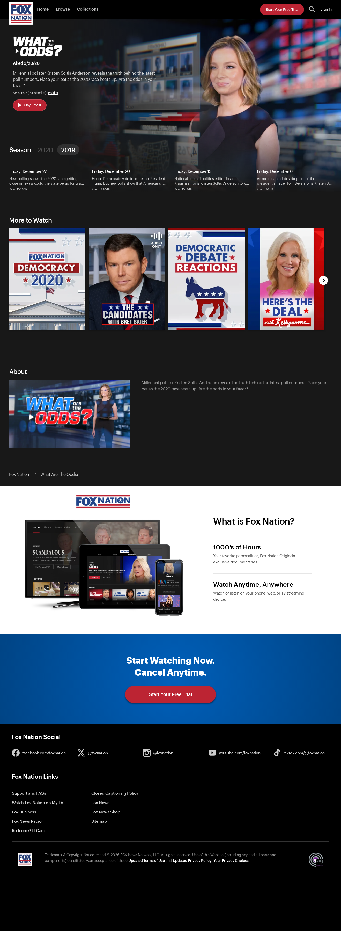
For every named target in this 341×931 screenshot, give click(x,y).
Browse (63, 9)
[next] (323, 281)
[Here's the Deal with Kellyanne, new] (286, 329)
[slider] (164, 275)
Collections (87, 9)
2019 (68, 150)
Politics (53, 93)
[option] (45, 275)
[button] (312, 9)
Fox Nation (19, 474)
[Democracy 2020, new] (47, 329)
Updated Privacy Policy (192, 861)
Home (43, 9)
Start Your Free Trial (282, 10)
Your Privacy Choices (231, 861)
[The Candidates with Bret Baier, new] (127, 329)
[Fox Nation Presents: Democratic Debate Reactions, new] (206, 329)
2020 (45, 150)
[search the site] (312, 9)
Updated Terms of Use (146, 861)
